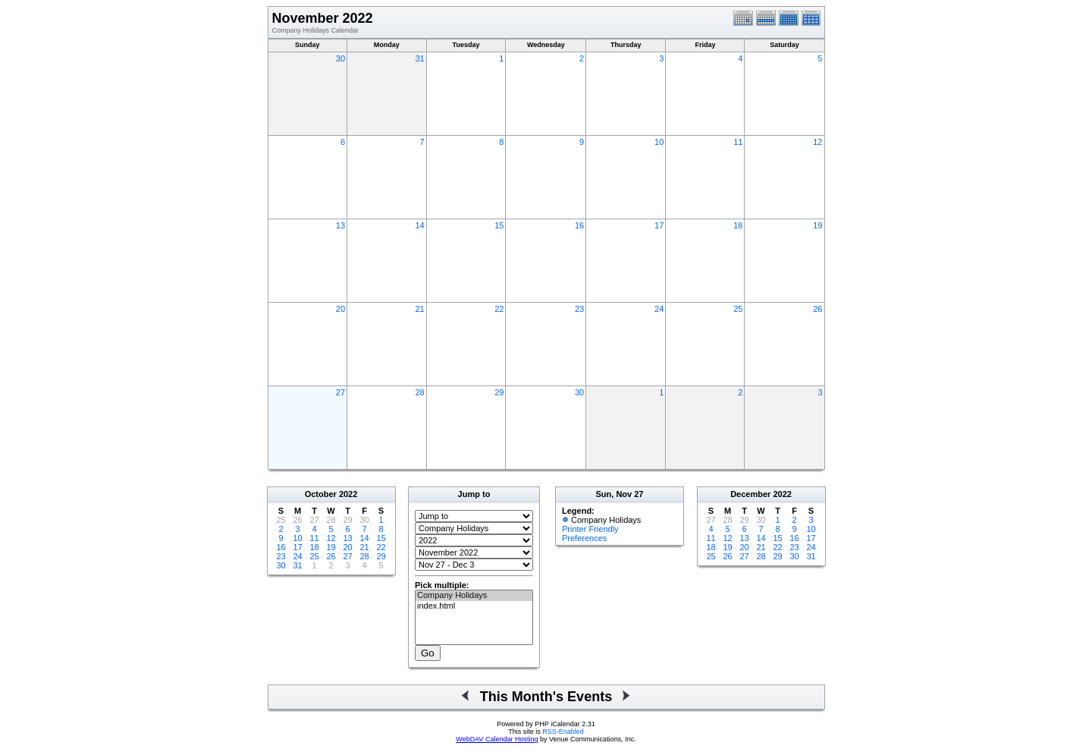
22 (499, 308)
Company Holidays (474, 595)
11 (737, 141)
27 (340, 392)
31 (419, 58)
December (750, 494)
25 (737, 308)
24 (659, 308)
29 (499, 392)
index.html (474, 606)
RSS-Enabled (563, 731)
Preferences (584, 538)
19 (817, 225)
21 (419, 308)
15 (499, 225)
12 (817, 141)
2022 (348, 494)
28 (419, 392)
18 (737, 225)
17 (659, 225)
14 (419, 225)
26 (817, 308)
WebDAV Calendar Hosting (497, 739)
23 (579, 308)
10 (659, 141)
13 (340, 225)
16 (579, 225)
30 (340, 58)
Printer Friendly (590, 528)
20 (340, 308)
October (321, 494)
